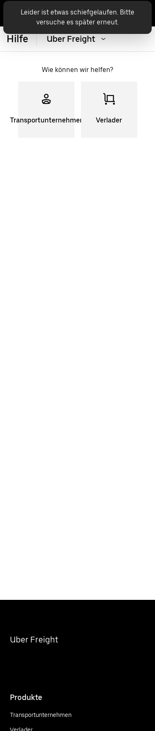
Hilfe (17, 39)
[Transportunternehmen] (41, 715)
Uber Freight (34, 640)
